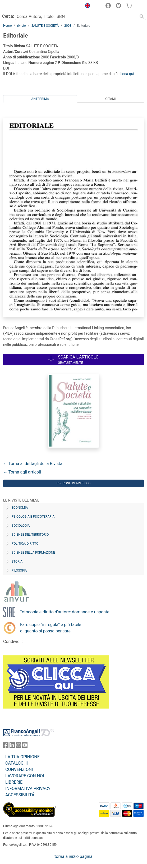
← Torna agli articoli (22, 472)
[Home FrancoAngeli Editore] (21, 6)
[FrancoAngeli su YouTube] (24, 746)
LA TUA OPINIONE (22, 756)
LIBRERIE (13, 782)
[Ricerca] (141, 16)
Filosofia (19, 570)
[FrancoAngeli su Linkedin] (12, 746)
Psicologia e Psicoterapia (33, 516)
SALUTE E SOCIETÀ (45, 25)
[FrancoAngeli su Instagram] (18, 746)
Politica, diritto (25, 543)
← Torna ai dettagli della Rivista (32, 463)
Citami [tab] (110, 99)
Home (7, 25)
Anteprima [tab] (40, 99)
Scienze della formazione (33, 552)
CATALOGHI (16, 763)
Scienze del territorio (30, 534)
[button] (86, 6)
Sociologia (21, 525)
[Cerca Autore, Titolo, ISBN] (76, 16)
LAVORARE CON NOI (24, 775)
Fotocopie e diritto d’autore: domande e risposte (64, 611)
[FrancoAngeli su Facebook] (5, 746)
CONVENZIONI (19, 769)
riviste (21, 25)
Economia (20, 507)
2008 (67, 25)
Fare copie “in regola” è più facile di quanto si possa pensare (50, 627)
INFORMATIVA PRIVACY (27, 788)
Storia (17, 561)
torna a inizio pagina (73, 856)
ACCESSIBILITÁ (19, 794)
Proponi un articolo (74, 483)
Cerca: (8, 16)
